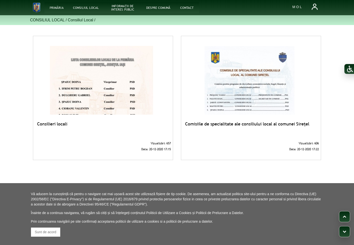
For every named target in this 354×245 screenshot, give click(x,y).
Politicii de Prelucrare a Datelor (219, 213)
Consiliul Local (80, 20)
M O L (297, 7)
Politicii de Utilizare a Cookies (169, 213)
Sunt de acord (45, 232)
